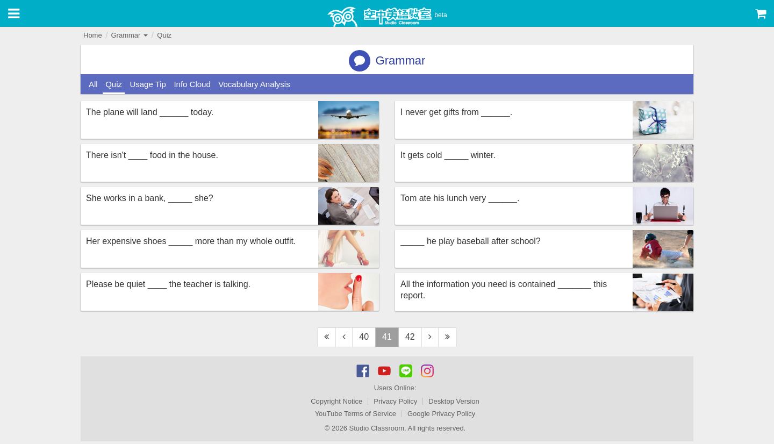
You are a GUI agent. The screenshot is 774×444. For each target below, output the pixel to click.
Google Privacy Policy (441, 413)
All (93, 84)
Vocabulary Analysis (254, 84)
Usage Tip (148, 84)
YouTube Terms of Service (355, 413)
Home (92, 35)
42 (410, 336)
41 (387, 336)
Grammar (129, 35)
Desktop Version (453, 401)
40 (364, 336)
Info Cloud (192, 84)
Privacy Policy (395, 401)
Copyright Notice (336, 401)
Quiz (164, 35)
